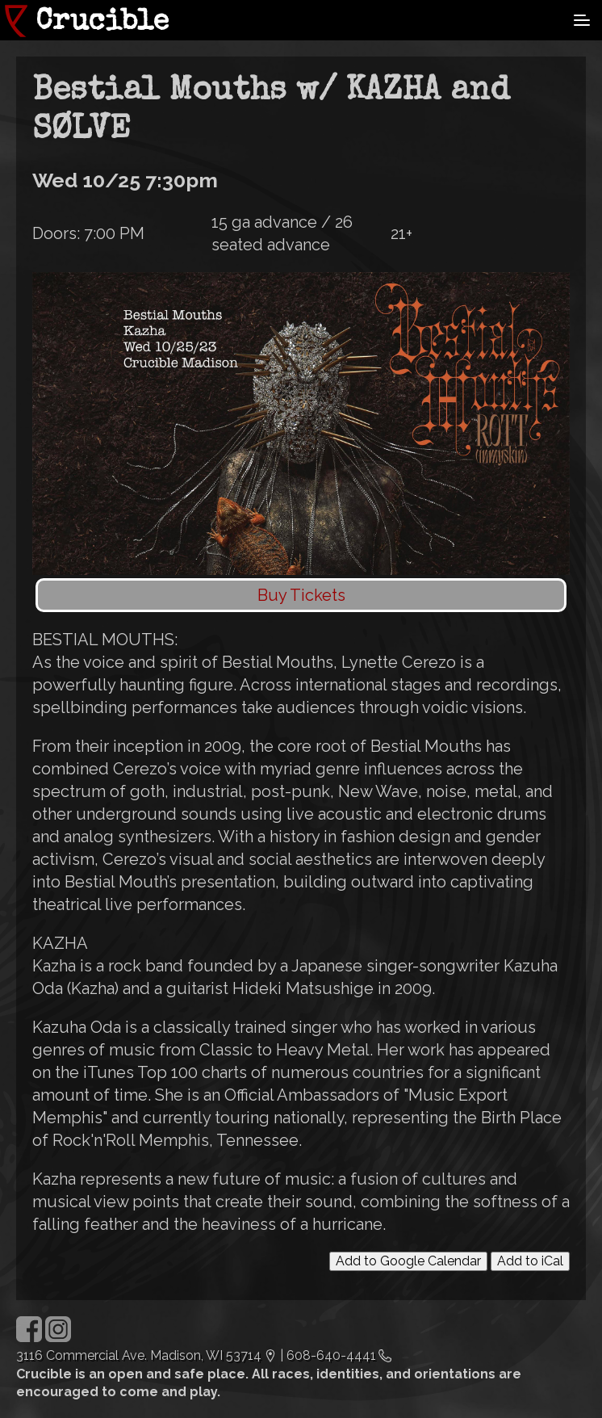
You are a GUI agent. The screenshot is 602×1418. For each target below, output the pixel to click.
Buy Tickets (301, 595)
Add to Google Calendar (408, 1261)
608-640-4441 (331, 1355)
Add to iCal (530, 1261)
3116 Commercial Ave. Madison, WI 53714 (138, 1355)
